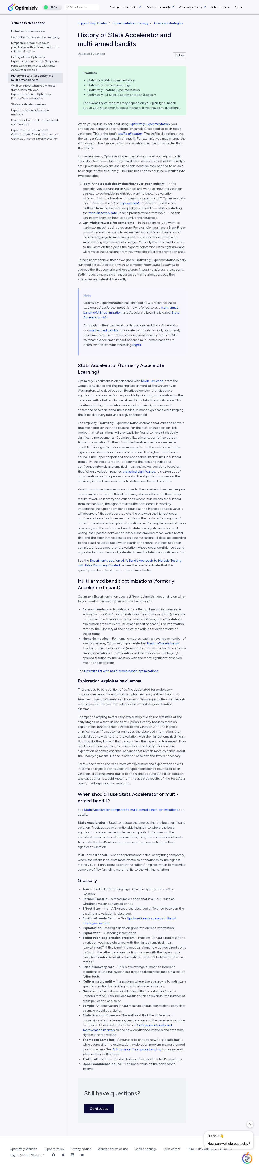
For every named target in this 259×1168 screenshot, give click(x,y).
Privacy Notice (81, 1149)
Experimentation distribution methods (30, 112)
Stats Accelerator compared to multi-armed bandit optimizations (131, 810)
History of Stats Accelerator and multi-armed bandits (32, 78)
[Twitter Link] (63, 1155)
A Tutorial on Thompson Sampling (137, 1049)
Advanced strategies (168, 23)
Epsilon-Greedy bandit (163, 643)
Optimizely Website (23, 1149)
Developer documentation (124, 7)
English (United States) (28, 1155)
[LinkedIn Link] (72, 1155)
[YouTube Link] (82, 1155)
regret (136, 345)
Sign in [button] (239, 7)
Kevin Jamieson (152, 381)
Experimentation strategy (130, 23)
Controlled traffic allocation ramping (35, 37)
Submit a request (220, 7)
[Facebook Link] (53, 1155)
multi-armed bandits (103, 330)
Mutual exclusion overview (28, 31)
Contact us (99, 1108)
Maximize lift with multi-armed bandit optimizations (121, 671)
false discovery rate (102, 213)
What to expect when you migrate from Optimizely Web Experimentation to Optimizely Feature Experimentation (33, 92)
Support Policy (54, 1149)
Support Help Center (92, 23)
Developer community (158, 7)
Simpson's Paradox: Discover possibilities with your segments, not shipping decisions (35, 47)
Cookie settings (146, 1149)
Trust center (171, 1149)
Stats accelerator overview (28, 104)
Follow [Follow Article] (179, 55)
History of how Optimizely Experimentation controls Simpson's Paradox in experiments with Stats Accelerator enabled (35, 63)
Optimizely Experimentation (150, 124)
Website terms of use (113, 1149)
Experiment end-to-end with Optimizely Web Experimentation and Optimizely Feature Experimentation (35, 134)
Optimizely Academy (191, 7)
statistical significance (139, 471)
